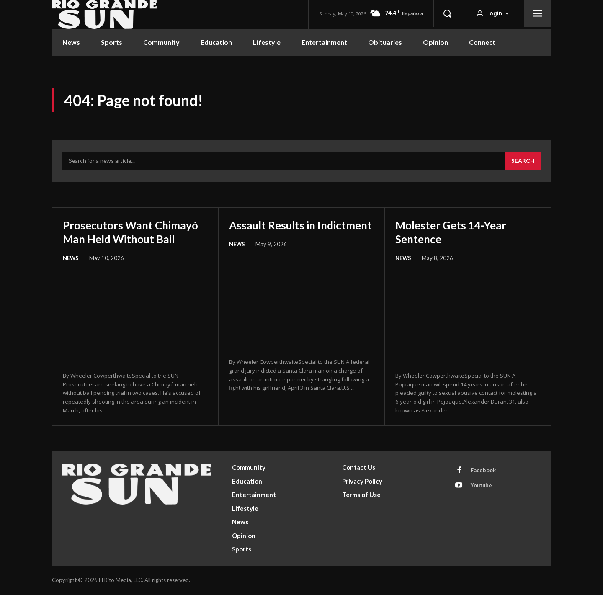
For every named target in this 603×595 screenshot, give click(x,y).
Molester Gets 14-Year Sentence (454, 233)
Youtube (482, 487)
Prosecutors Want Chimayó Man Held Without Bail (135, 233)
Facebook (483, 471)
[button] (447, 13)
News (71, 258)
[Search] (523, 162)
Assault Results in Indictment (275, 233)
